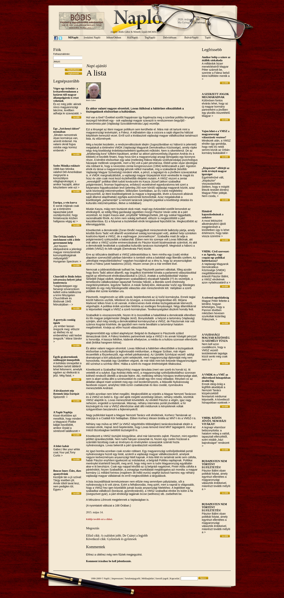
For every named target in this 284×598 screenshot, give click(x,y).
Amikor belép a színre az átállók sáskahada (216, 59)
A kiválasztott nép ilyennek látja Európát (66, 392)
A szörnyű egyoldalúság (215, 297)
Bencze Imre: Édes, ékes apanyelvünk (67, 472)
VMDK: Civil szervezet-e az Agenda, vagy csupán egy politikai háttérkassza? (216, 256)
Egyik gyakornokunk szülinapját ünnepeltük (66, 358)
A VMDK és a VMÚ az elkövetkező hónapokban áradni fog (216, 377)
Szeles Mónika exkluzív (66, 165)
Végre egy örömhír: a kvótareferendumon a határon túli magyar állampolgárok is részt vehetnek (66, 94)
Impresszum (117, 578)
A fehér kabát (61, 446)
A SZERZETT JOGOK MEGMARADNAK (215, 96)
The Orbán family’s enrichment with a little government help (66, 239)
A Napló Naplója (63, 412)
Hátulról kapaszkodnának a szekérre (212, 214)
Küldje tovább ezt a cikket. (99, 519)
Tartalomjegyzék (132, 578)
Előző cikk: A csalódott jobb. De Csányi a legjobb (117, 535)
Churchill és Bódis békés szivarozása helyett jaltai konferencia (67, 279)
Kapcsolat (174, 578)
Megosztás (92, 528)
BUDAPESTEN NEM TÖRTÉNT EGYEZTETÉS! (214, 464)
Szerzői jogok (162, 578)
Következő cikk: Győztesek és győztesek (111, 539)
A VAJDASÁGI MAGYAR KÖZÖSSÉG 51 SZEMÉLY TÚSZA (216, 337)
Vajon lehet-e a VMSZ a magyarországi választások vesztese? (215, 134)
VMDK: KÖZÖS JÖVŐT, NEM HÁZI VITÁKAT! (214, 421)
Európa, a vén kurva (65, 202)
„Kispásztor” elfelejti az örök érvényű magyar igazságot (215, 171)
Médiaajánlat (148, 578)
